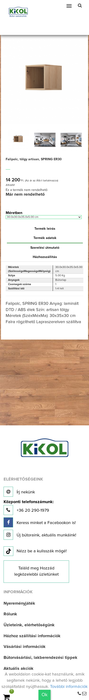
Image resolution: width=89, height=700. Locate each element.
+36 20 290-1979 (29, 507)
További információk (69, 687)
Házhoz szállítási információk (32, 636)
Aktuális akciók (18, 668)
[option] (18, 140)
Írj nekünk (19, 492)
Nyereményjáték (19, 603)
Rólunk (10, 614)
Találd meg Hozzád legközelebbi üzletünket (36, 571)
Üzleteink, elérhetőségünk (29, 625)
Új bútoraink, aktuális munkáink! (40, 535)
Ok (44, 694)
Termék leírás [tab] (44, 228)
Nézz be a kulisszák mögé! (35, 551)
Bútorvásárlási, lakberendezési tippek (40, 658)
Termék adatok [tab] (44, 238)
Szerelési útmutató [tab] (44, 247)
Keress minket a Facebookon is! (40, 522)
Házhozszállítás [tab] (45, 257)
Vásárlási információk (25, 647)
